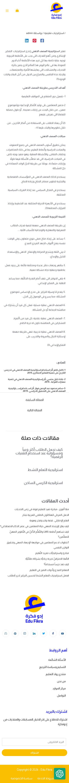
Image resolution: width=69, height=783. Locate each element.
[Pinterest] (34, 40)
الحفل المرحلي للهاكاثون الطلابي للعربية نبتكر (45, 514)
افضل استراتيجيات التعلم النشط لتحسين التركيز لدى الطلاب (38, 575)
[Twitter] (43, 633)
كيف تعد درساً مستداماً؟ (56, 564)
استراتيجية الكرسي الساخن (43, 483)
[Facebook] (42, 40)
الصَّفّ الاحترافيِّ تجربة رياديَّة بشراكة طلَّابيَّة (47, 558)
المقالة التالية (34, 410)
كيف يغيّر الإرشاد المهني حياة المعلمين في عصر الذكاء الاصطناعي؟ (34, 526)
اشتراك (34, 752)
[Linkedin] (27, 40)
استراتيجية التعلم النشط (45, 470)
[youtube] (62, 633)
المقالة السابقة (35, 400)
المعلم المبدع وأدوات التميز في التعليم (49, 570)
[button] (59, 773)
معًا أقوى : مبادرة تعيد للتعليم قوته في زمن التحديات (42, 509)
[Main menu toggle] (7, 10)
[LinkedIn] (34, 633)
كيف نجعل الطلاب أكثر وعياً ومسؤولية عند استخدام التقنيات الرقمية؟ (39, 453)
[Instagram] (24, 633)
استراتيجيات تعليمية (54, 33)
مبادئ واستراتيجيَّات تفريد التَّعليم (52, 553)
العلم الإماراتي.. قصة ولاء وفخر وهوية (49, 520)
